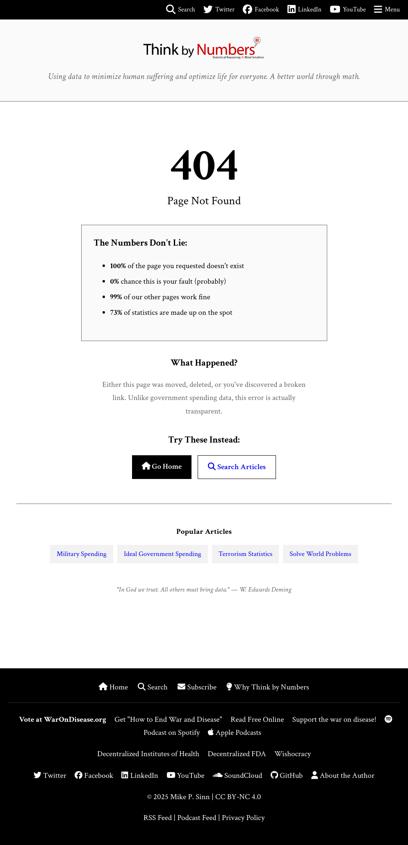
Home (114, 687)
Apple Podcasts (234, 733)
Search (153, 687)
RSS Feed (158, 818)
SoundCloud (237, 775)
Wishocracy (292, 754)
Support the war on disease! (334, 719)
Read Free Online (257, 719)
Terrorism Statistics (246, 553)
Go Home (162, 466)
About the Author (343, 775)
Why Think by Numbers (267, 687)
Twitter (50, 775)
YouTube (185, 775)
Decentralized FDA (236, 754)
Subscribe (198, 687)
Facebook (94, 775)
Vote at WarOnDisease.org (62, 719)
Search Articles (237, 467)
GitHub (287, 775)
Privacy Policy (243, 818)
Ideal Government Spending (162, 553)
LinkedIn (139, 775)
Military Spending (82, 553)
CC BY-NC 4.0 (238, 797)
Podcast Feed (196, 818)
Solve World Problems (320, 553)
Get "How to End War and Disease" (168, 719)
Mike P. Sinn (190, 797)
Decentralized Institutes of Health (148, 754)
